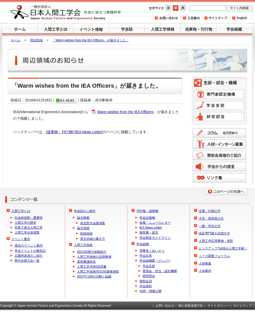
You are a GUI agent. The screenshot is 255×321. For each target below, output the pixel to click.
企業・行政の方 (210, 211)
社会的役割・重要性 (29, 218)
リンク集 (219, 178)
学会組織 (234, 29)
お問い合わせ (167, 18)
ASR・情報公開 (150, 291)
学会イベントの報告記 (30, 251)
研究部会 (219, 116)
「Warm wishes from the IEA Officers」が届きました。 (90, 40)
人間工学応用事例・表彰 (216, 241)
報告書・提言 (148, 232)
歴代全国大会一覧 (27, 260)
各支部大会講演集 (92, 223)
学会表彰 (145, 286)
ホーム (19, 29)
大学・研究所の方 (211, 218)
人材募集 (205, 263)
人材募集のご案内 (219, 144)
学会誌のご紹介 (126, 29)
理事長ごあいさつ (151, 251)
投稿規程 (86, 233)
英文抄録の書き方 (92, 239)
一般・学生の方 (210, 226)
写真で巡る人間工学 (29, 227)
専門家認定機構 (219, 94)
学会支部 (219, 105)
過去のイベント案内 (29, 245)
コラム (219, 133)
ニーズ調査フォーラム (214, 256)
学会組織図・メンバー (155, 260)
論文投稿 (83, 228)
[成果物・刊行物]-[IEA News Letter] (74, 132)
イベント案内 (91, 29)
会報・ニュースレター (155, 222)
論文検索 (83, 218)
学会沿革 (145, 256)
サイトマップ (216, 18)
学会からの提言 (219, 166)
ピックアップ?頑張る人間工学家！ (223, 248)
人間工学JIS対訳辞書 (91, 266)
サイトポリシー (218, 305)
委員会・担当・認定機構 (160, 271)
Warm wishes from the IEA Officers (125, 112)
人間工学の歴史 (25, 222)
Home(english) (241, 18)
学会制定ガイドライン (155, 238)
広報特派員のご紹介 (29, 256)
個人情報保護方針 (190, 305)
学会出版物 (147, 218)
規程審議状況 (86, 262)
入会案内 (192, 18)
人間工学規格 (162, 29)
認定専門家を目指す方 (214, 233)
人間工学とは (55, 29)
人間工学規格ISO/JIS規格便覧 (98, 271)
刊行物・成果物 (198, 29)
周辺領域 (36, 40)
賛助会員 (145, 281)
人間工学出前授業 (27, 232)
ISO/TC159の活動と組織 (94, 276)
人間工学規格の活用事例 (94, 257)
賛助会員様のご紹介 (219, 155)
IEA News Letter (150, 227)
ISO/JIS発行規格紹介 (91, 252)
